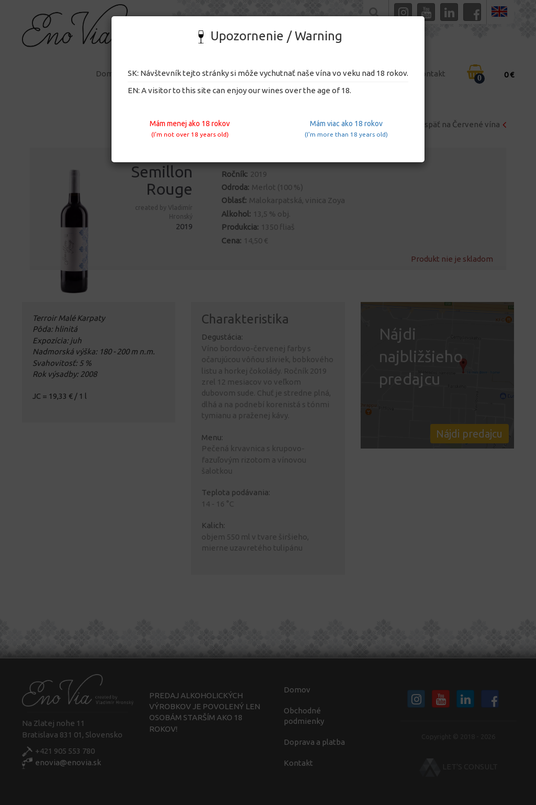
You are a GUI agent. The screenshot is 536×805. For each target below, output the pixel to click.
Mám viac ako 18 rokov (346, 128)
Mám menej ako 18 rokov (190, 128)
